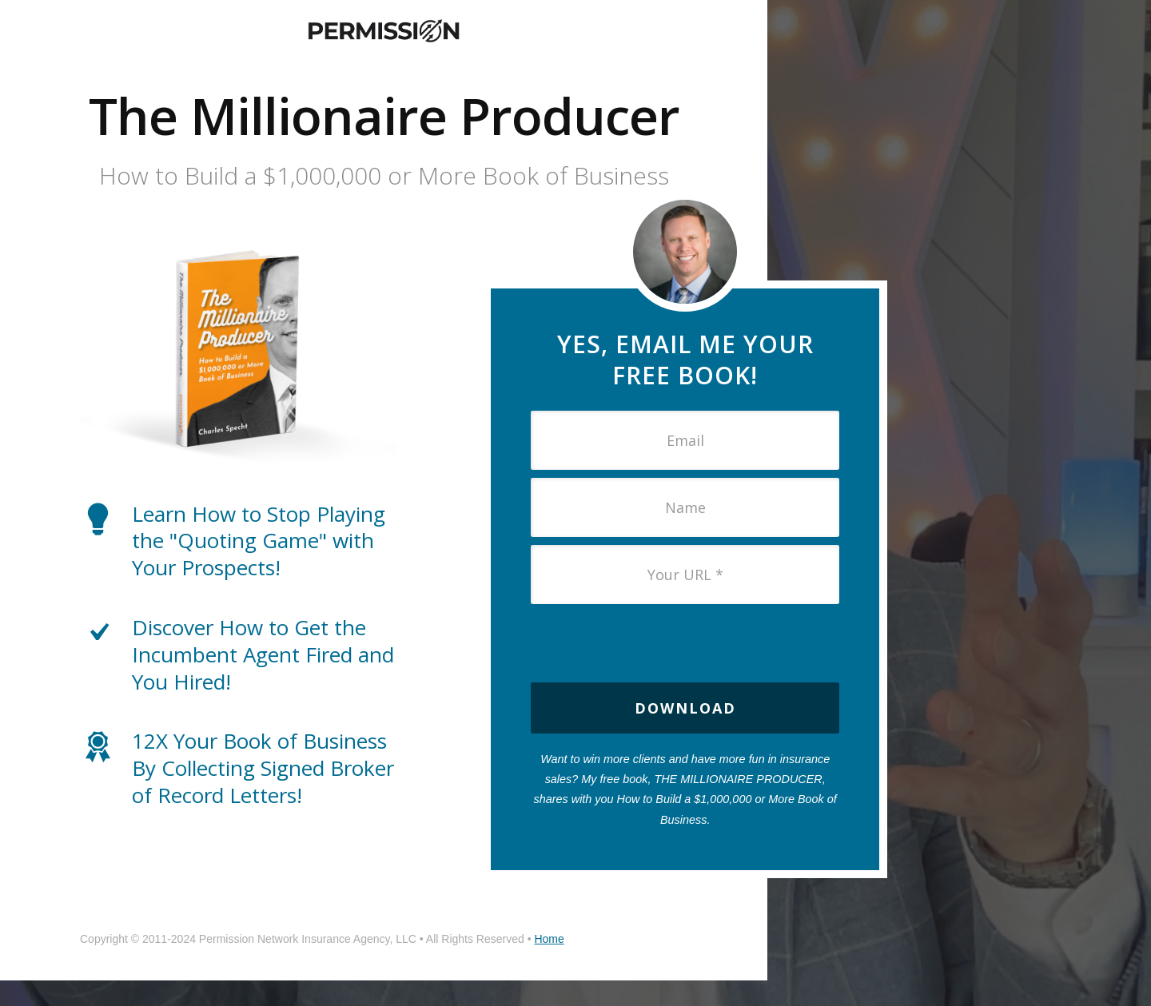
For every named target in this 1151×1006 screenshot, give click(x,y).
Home (549, 938)
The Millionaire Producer (384, 115)
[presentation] (685, 643)
